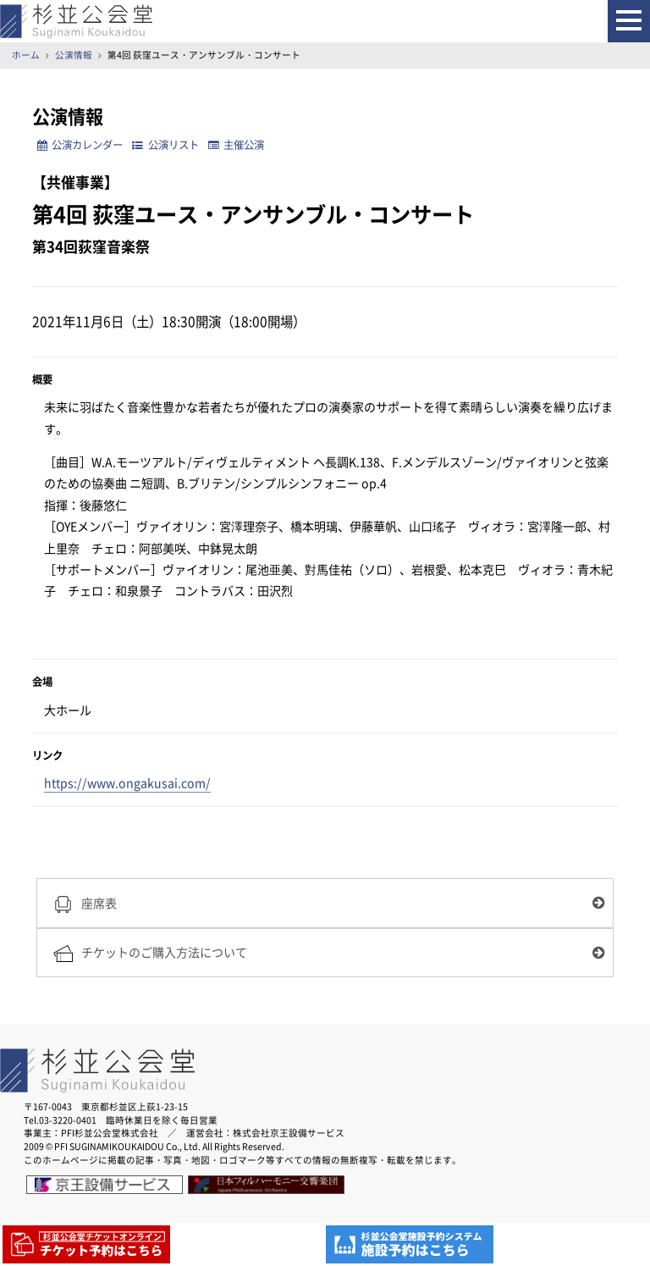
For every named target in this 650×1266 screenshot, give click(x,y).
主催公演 (236, 144)
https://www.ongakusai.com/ (127, 783)
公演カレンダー (80, 144)
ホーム (26, 54)
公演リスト (165, 144)
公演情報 (73, 54)
